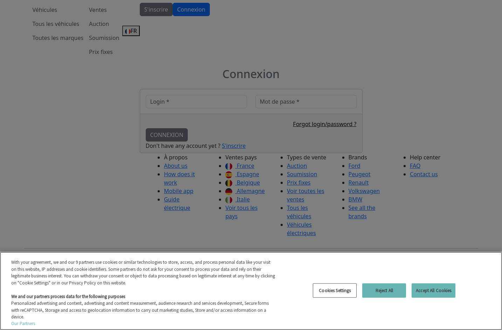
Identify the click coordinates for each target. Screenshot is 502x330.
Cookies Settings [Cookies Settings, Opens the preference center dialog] (335, 290)
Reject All (384, 290)
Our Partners (23, 323)
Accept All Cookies (433, 290)
